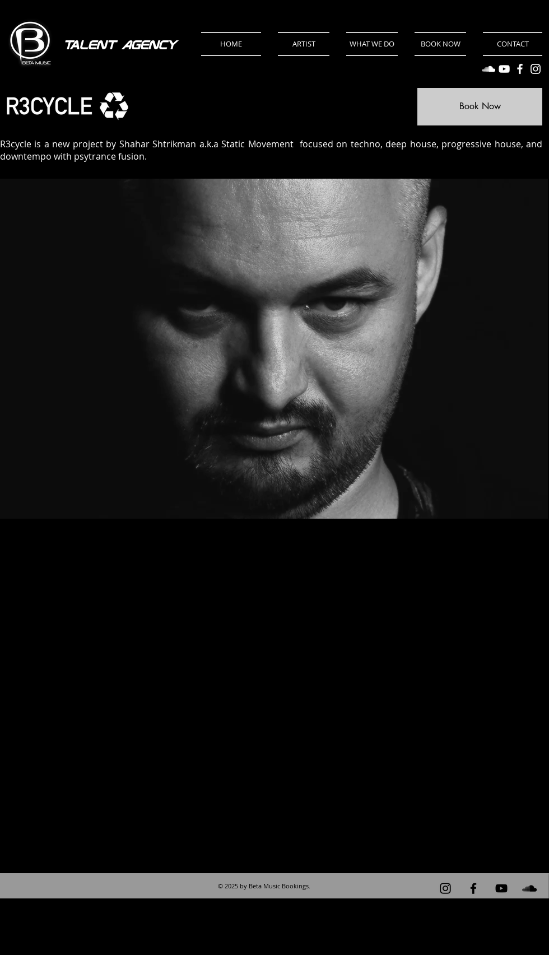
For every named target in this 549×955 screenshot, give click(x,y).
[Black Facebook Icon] (473, 888)
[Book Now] (479, 106)
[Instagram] (535, 69)
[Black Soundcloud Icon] (529, 888)
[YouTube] (504, 69)
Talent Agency (119, 45)
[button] (303, 44)
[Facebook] (520, 69)
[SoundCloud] (488, 69)
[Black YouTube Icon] (501, 888)
